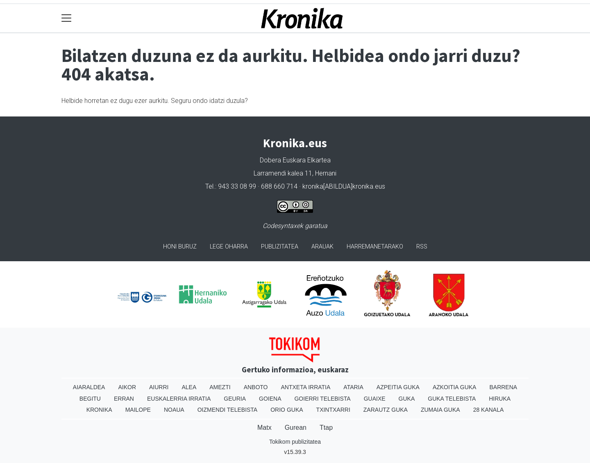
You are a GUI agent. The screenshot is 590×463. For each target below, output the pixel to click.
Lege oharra (229, 246)
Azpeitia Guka (398, 387)
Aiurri (158, 387)
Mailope (138, 409)
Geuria (235, 398)
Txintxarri (333, 409)
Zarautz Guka (385, 409)
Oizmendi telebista (227, 409)
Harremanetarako (375, 246)
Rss (421, 246)
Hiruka (500, 398)
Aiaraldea (89, 387)
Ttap (326, 427)
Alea (189, 387)
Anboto (256, 387)
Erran (124, 398)
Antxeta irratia (306, 387)
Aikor (127, 387)
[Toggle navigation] (66, 18)
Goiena (270, 398)
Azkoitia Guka (455, 387)
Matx (264, 427)
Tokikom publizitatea (295, 441)
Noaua (174, 409)
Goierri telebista (322, 398)
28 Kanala (488, 409)
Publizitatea (279, 246)
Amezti (219, 387)
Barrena (503, 387)
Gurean (295, 427)
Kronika (99, 409)
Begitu (90, 398)
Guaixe (375, 398)
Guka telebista (452, 398)
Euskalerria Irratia (179, 398)
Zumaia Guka (440, 409)
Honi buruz (180, 246)
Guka (407, 398)
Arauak (322, 246)
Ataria (353, 387)
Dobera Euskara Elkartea (295, 160)
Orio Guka (286, 409)
